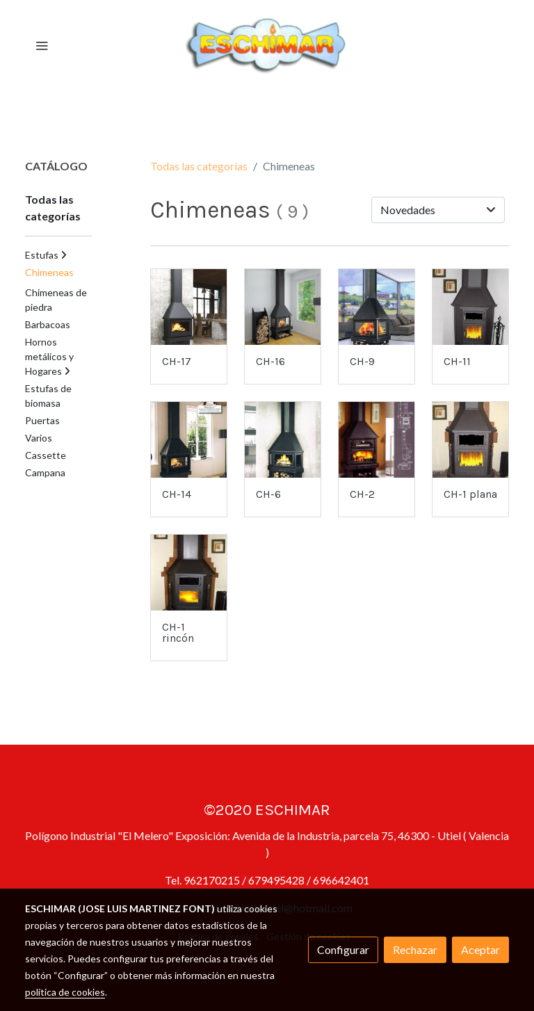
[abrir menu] (42, 45)
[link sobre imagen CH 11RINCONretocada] (470, 307)
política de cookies (65, 992)
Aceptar (480, 949)
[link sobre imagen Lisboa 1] (189, 307)
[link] (267, 45)
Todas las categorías (199, 165)
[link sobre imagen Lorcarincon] (283, 440)
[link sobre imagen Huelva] (376, 307)
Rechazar (415, 949)
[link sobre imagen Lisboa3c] (189, 440)
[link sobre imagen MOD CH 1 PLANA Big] (470, 440)
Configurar (343, 949)
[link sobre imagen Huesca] (283, 307)
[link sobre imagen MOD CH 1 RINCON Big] (189, 572)
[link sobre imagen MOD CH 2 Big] (376, 440)
